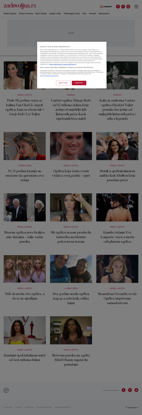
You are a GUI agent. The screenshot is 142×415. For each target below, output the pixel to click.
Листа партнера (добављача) (49, 76)
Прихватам (79, 83)
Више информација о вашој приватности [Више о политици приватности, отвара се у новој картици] (62, 64)
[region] (72, 65)
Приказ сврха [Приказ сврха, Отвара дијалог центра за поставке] (63, 83)
